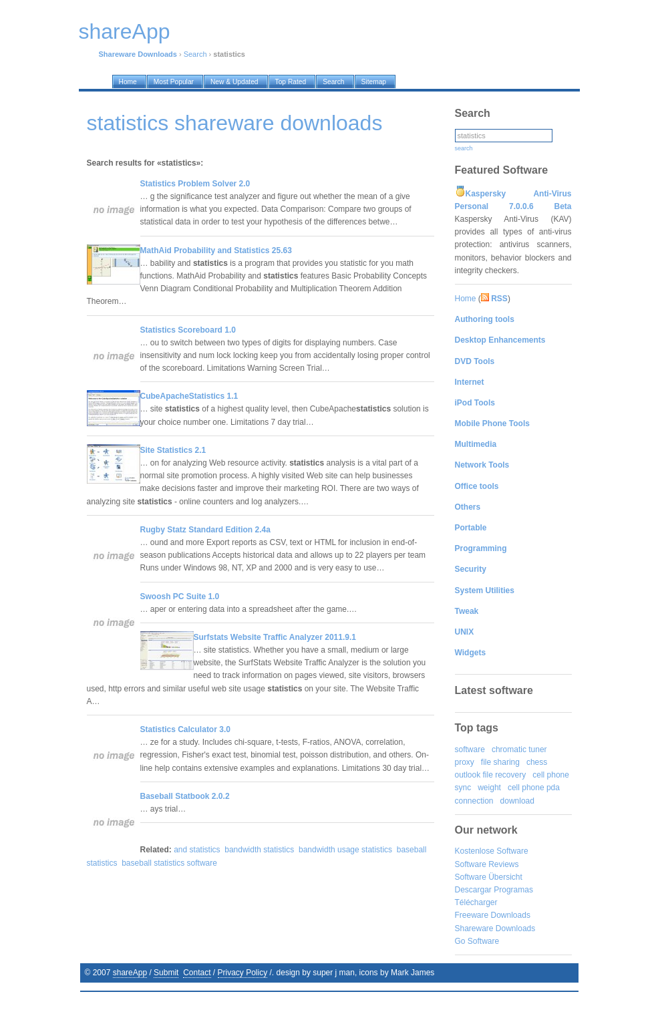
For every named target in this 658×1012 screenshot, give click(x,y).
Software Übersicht (488, 877)
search (464, 148)
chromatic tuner (519, 749)
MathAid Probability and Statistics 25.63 (216, 250)
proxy (464, 762)
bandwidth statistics (259, 849)
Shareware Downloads (495, 928)
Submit (166, 972)
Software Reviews (487, 864)
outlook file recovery (490, 775)
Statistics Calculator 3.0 (185, 729)
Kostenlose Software (491, 851)
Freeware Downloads (492, 915)
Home (465, 298)
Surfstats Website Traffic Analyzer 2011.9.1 (275, 637)
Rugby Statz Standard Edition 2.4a (205, 529)
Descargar (473, 889)
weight (489, 787)
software (470, 749)
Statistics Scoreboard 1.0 (188, 330)
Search (195, 54)
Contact (196, 972)
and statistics (197, 849)
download (517, 801)
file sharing (500, 762)
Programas (513, 889)
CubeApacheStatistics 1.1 (189, 396)
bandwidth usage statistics (345, 849)
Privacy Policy (243, 972)
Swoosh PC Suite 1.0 (180, 596)
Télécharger (476, 902)
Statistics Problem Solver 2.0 (195, 183)
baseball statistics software (169, 863)
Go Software (477, 941)
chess (536, 762)
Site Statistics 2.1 (173, 450)
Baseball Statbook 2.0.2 (185, 796)
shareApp (130, 972)
